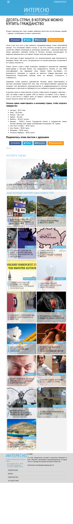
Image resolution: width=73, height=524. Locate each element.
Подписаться (60, 1)
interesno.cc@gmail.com (15, 508)
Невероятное (13, 518)
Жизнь (10, 515)
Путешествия (13, 522)
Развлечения (13, 511)
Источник (8, 189)
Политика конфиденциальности (40, 506)
